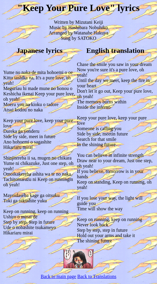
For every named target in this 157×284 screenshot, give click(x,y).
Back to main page (58, 276)
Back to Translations (96, 276)
